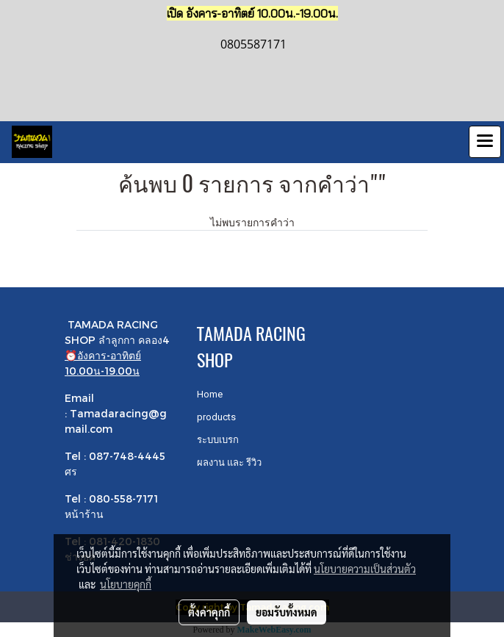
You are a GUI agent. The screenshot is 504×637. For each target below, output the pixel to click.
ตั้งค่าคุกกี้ (209, 612)
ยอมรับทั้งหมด (286, 612)
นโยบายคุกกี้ (125, 584)
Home (210, 394)
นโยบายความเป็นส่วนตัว (365, 568)
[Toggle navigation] (485, 142)
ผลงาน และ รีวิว (229, 462)
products (216, 416)
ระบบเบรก (218, 439)
